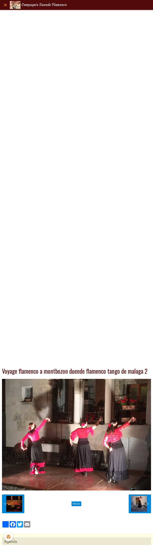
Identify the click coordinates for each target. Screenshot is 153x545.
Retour (76, 503)
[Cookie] (8, 536)
